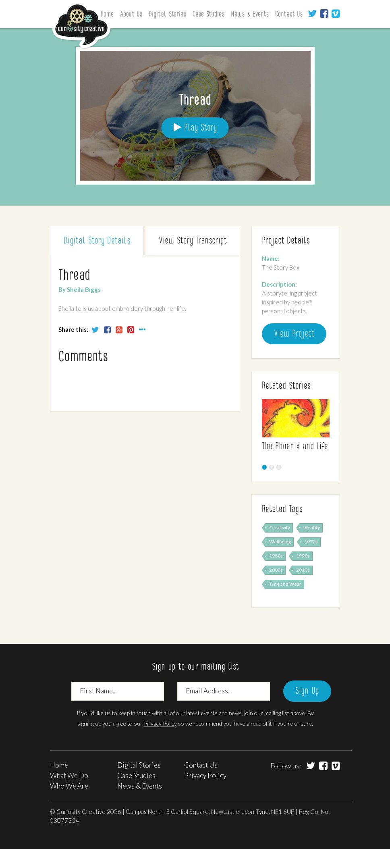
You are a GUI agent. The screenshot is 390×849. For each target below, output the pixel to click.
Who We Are (69, 786)
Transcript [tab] (192, 241)
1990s (303, 556)
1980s (276, 556)
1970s (311, 542)
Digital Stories (167, 15)
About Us (131, 15)
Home (59, 765)
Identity (311, 527)
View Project (294, 334)
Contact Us (289, 15)
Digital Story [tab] (97, 241)
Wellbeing (280, 542)
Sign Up (307, 691)
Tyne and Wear (285, 584)
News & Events (250, 15)
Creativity (279, 527)
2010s (303, 570)
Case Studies (208, 15)
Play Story (195, 128)
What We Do (69, 775)
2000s (276, 570)
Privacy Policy (160, 723)
